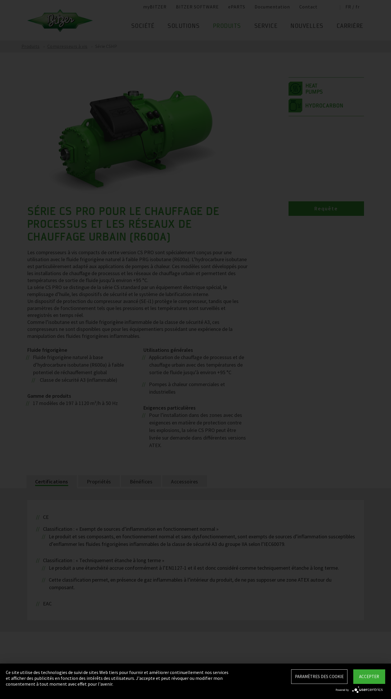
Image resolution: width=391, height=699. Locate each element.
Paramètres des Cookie (319, 676)
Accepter (369, 676)
